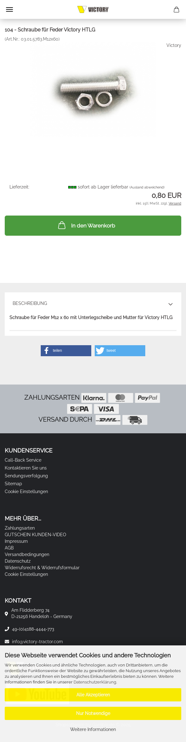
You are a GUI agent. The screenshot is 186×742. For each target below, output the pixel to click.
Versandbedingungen (27, 554)
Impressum (16, 541)
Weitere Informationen (93, 729)
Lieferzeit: (19, 186)
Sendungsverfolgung (26, 475)
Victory (173, 45)
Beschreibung (30, 303)
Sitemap (13, 483)
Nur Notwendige (93, 713)
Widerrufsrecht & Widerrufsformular (42, 567)
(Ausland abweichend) (147, 187)
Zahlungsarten (20, 528)
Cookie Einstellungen (26, 491)
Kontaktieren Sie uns (26, 467)
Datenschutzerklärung (95, 682)
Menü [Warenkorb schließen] (9, 9)
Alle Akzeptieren (93, 694)
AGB (9, 547)
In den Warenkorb (86, 225)
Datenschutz (18, 561)
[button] (66, 350)
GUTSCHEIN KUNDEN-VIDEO (35, 534)
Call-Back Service (23, 460)
